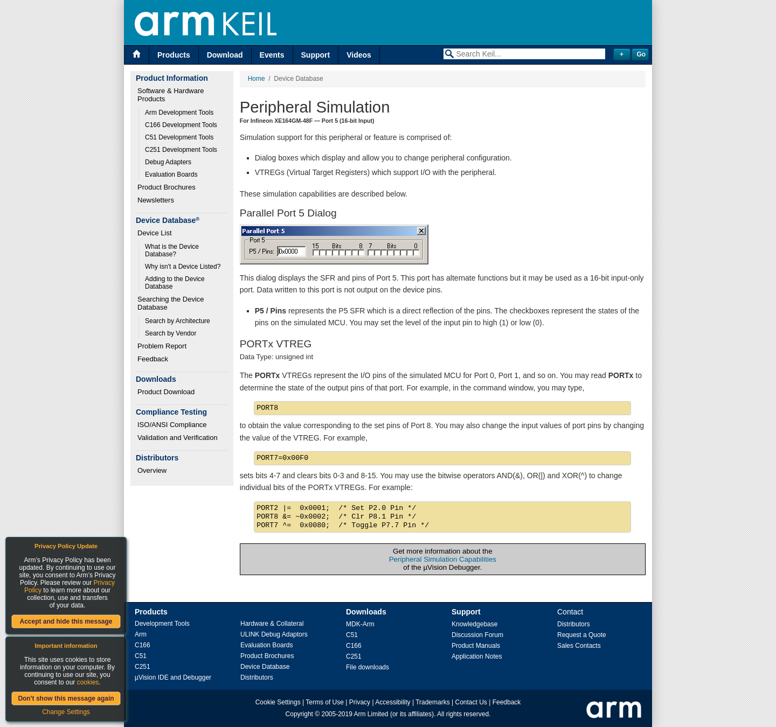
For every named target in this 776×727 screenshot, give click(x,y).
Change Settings (66, 712)
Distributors (256, 677)
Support (315, 55)
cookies (88, 682)
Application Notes (477, 656)
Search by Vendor (170, 333)
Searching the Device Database (171, 303)
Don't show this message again (66, 698)
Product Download (166, 392)
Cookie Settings (278, 702)
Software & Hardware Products (171, 95)
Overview (152, 470)
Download (225, 55)
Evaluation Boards (171, 174)
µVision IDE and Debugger (173, 677)
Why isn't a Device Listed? (182, 266)
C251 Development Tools (181, 149)
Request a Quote (581, 635)
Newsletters (155, 200)
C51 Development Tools (179, 137)
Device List (154, 233)
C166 (142, 645)
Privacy (359, 702)
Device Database (264, 666)
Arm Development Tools (179, 112)
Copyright (299, 714)
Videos (359, 55)
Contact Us (471, 702)
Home (256, 78)
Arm (141, 634)
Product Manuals (476, 645)
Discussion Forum (477, 635)
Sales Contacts (579, 645)
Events (272, 55)
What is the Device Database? (172, 250)
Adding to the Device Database (175, 282)
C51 (141, 656)
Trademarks (432, 702)
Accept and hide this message (65, 621)
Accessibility (392, 702)
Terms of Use (325, 702)
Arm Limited (371, 714)
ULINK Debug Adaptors (274, 634)
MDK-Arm (360, 624)
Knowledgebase (474, 624)
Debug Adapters (168, 162)
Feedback (152, 359)
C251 (142, 666)
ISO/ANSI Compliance (172, 425)
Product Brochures (166, 187)
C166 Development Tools (181, 125)
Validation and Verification (177, 438)
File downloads (367, 667)
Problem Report (161, 346)
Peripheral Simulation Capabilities (442, 559)
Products (173, 55)
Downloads (366, 611)
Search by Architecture (177, 321)
